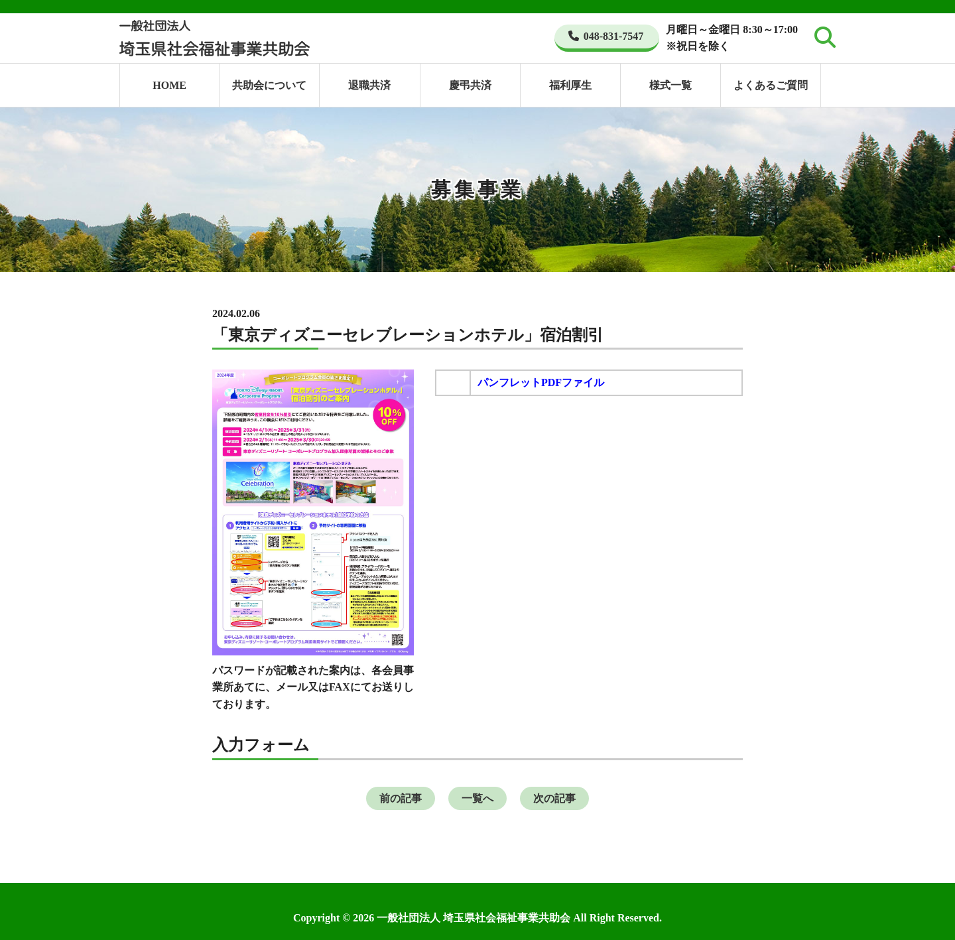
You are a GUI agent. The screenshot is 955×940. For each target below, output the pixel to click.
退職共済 (369, 85)
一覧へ (477, 798)
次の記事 (554, 798)
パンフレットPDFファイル (541, 382)
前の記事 (400, 798)
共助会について (269, 85)
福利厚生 (570, 85)
